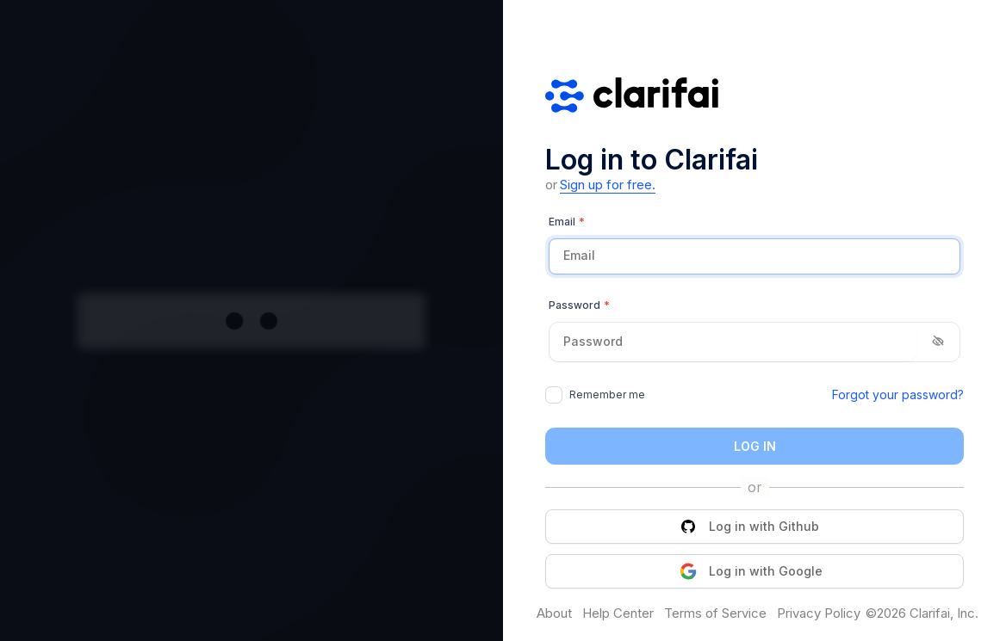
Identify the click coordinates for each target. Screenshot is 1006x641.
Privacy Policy (818, 613)
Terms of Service (715, 613)
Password (579, 305)
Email (567, 222)
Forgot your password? (898, 394)
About (554, 613)
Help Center (618, 613)
